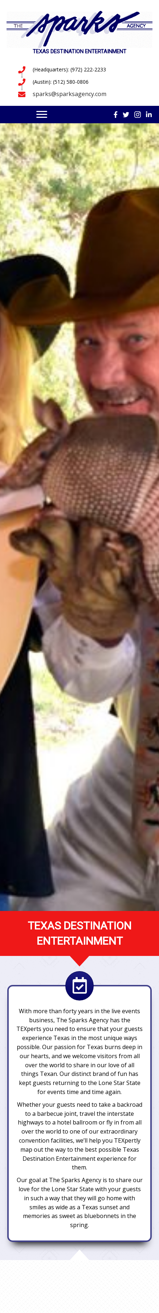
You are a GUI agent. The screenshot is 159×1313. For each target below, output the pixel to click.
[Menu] (41, 114)
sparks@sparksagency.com (69, 94)
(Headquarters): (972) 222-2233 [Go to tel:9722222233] (69, 69)
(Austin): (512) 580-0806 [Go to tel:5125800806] (61, 81)
